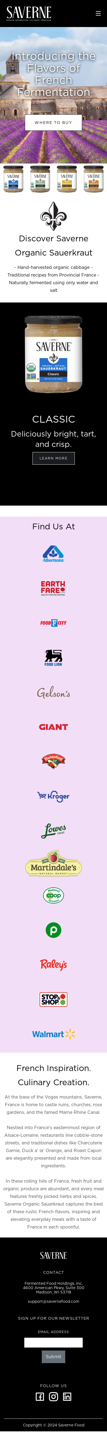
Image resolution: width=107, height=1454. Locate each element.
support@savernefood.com (53, 1301)
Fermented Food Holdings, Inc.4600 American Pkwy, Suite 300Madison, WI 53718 (53, 1287)
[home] (48, 13)
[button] (98, 13)
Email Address (53, 1332)
